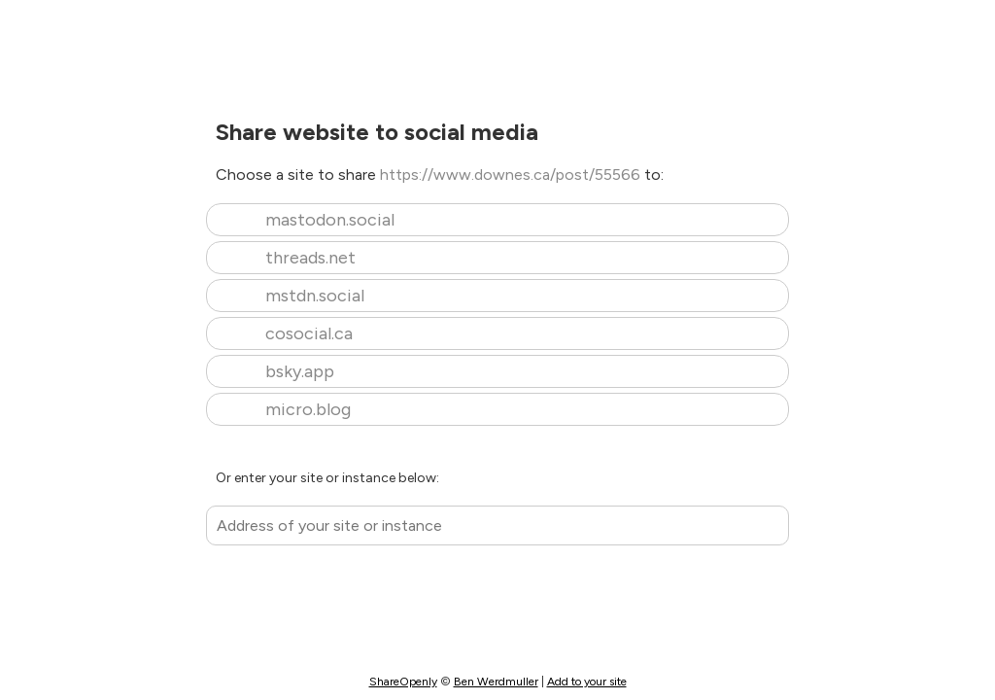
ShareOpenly (403, 681)
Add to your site (587, 681)
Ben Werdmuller (496, 681)
